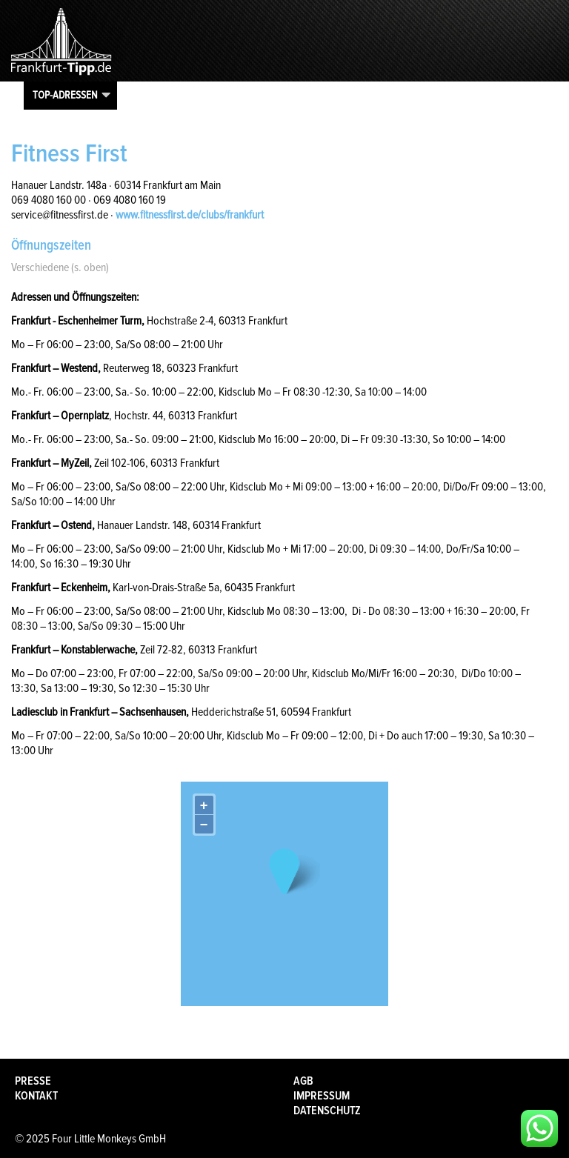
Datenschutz (327, 1110)
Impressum (321, 1095)
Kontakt (36, 1095)
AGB (303, 1081)
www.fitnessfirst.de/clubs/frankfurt (190, 214)
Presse (33, 1081)
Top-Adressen (65, 95)
